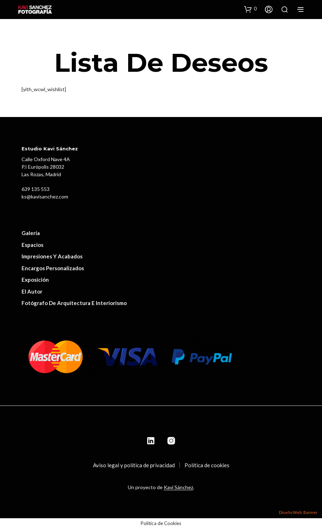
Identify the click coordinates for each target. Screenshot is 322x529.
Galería (31, 233)
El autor (32, 291)
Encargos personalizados (53, 268)
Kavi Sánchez (178, 487)
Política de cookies (207, 465)
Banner (310, 512)
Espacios (32, 245)
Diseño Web (290, 512)
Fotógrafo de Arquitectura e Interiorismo (74, 303)
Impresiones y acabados (52, 256)
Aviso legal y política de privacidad (134, 465)
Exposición (35, 279)
